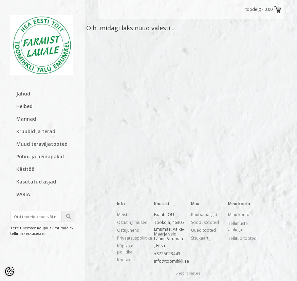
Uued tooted (203, 230)
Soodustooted (205, 222)
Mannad (26, 119)
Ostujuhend (128, 230)
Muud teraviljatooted (42, 144)
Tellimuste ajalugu (238, 226)
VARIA (23, 194)
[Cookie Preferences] (9, 271)
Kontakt (124, 260)
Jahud (23, 93)
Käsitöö (25, 169)
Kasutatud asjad (36, 181)
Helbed (24, 106)
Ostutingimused (132, 222)
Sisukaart (199, 238)
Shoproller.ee (188, 273)
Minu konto (238, 214)
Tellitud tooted (242, 238)
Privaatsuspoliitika (134, 238)
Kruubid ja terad (35, 131)
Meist (122, 214)
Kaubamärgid (204, 214)
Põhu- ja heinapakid (40, 156)
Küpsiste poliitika (125, 249)
